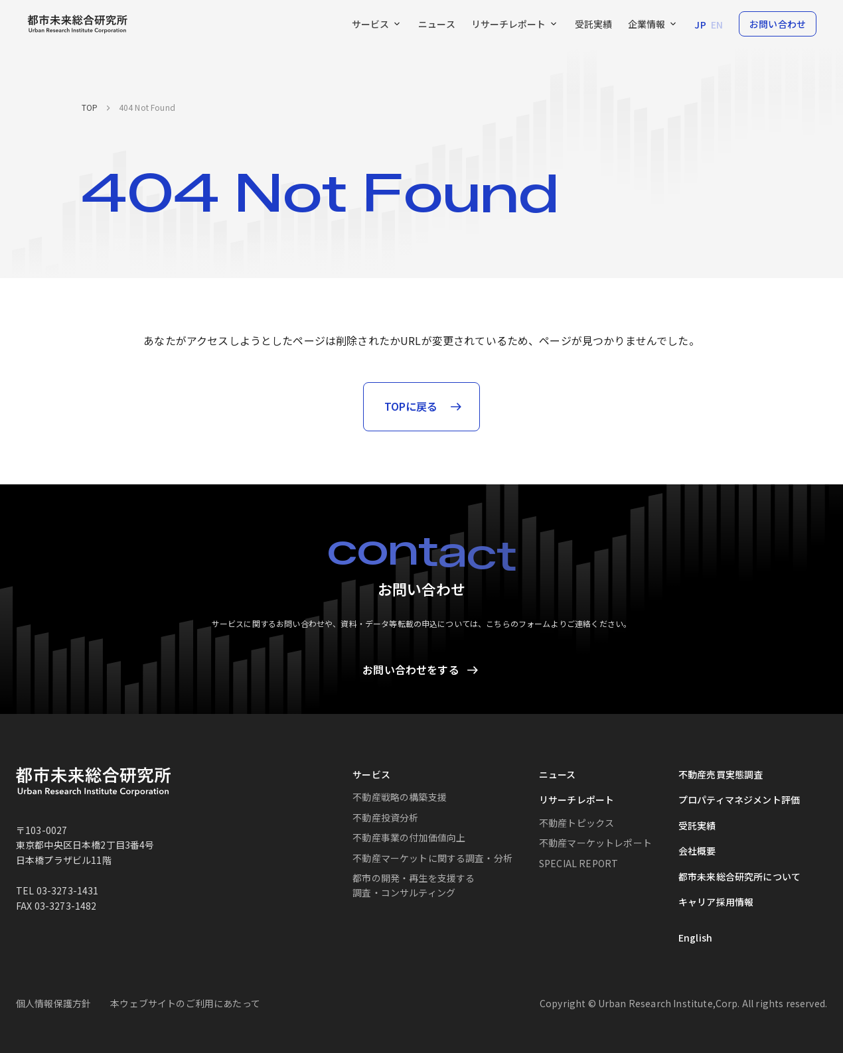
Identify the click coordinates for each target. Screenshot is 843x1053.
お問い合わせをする (410, 669)
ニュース (557, 774)
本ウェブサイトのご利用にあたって (185, 1003)
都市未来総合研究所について (739, 876)
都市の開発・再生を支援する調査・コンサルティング (413, 885)
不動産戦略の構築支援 (399, 797)
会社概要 (697, 851)
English (695, 938)
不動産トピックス (576, 822)
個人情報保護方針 (53, 1003)
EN (717, 24)
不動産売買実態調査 (720, 774)
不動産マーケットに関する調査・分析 (432, 858)
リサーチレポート (576, 800)
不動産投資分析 (385, 817)
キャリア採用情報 (715, 901)
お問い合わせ (777, 24)
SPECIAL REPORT (578, 863)
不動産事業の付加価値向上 (408, 838)
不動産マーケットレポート (595, 843)
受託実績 (697, 825)
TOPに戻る (411, 406)
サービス (371, 774)
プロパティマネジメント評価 (739, 800)
